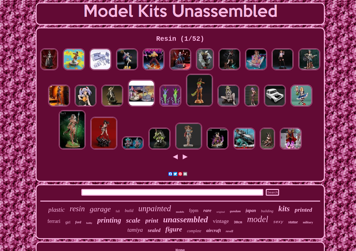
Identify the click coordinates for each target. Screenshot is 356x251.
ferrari (53, 221)
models (180, 211)
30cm (238, 222)
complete (194, 231)
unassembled (185, 219)
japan (251, 210)
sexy (278, 222)
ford (78, 222)
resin (77, 208)
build (129, 210)
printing (109, 220)
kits (284, 208)
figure (173, 229)
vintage (221, 221)
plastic (56, 209)
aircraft (213, 230)
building (267, 211)
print (151, 220)
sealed (154, 230)
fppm (194, 210)
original (220, 211)
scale (133, 220)
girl (67, 222)
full (118, 211)
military (308, 222)
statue (293, 222)
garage (100, 209)
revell (229, 231)
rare (207, 210)
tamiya (135, 230)
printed (303, 210)
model (257, 219)
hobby (89, 223)
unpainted (154, 208)
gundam (235, 211)
